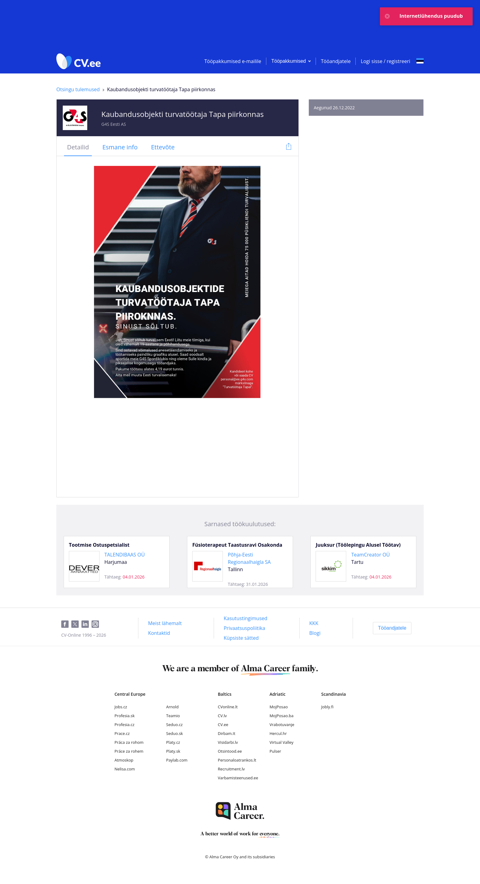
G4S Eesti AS (113, 124)
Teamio (173, 715)
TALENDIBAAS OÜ (124, 554)
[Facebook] (66, 624)
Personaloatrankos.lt (237, 760)
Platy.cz (173, 742)
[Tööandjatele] (392, 628)
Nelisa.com (124, 769)
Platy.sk (173, 751)
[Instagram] (97, 624)
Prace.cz (122, 733)
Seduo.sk (174, 733)
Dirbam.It (226, 733)
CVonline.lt (228, 707)
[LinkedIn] (86, 624)
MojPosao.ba (281, 715)
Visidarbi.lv (228, 742)
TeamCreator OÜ (370, 554)
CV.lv (222, 715)
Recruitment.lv (231, 769)
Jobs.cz (120, 707)
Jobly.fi (327, 707)
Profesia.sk (124, 715)
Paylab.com (177, 760)
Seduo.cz (174, 724)
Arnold (172, 707)
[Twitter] (76, 624)
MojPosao (278, 707)
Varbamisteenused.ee (238, 778)
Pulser (275, 751)
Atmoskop (123, 760)
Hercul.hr (278, 733)
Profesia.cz (124, 724)
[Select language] (420, 61)
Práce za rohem (128, 751)
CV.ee (223, 724)
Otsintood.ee (230, 751)
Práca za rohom (129, 742)
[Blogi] (315, 633)
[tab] (78, 147)
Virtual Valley (281, 742)
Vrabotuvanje (281, 724)
